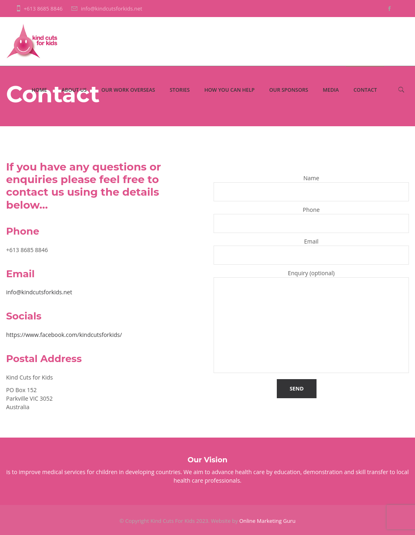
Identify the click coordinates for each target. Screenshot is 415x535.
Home (39, 89)
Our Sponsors (288, 89)
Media (331, 89)
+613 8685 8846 (43, 8)
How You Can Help (229, 89)
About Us (74, 89)
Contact (365, 89)
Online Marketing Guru (267, 520)
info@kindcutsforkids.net (111, 8)
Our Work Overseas (128, 89)
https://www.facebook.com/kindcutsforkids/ (64, 335)
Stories (180, 89)
